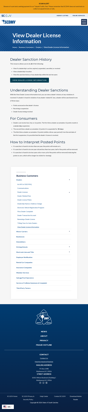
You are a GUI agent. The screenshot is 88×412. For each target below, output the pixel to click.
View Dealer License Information (28, 227)
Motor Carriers (21, 231)
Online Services (79, 15)
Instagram (40, 383)
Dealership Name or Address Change (29, 204)
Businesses (20, 237)
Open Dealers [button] (69, 180)
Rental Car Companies (24, 262)
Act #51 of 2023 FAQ (24, 184)
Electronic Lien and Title (25, 252)
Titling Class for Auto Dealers (27, 223)
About (44, 336)
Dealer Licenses (22, 192)
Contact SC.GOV (60, 396)
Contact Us (44, 358)
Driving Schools (22, 247)
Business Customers (26, 47)
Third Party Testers (23, 288)
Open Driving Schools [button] (69, 247)
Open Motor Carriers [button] (69, 231)
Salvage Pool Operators (25, 278)
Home (14, 47)
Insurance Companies (24, 267)
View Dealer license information (29, 80)
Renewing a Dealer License (26, 219)
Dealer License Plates (24, 200)
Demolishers (21, 242)
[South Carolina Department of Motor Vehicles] (8, 21)
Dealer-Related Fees (24, 196)
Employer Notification (24, 257)
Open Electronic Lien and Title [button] (69, 252)
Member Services (22, 273)
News (44, 332)
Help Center (44, 396)
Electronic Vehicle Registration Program (30, 207)
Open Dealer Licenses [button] (69, 192)
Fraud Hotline (44, 345)
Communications (23, 188)
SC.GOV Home (12, 396)
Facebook (43, 383)
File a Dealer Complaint (25, 211)
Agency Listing (62, 15)
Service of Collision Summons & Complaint (31, 283)
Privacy (44, 340)
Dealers (39, 47)
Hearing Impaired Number (44, 362)
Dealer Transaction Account (26, 215)
